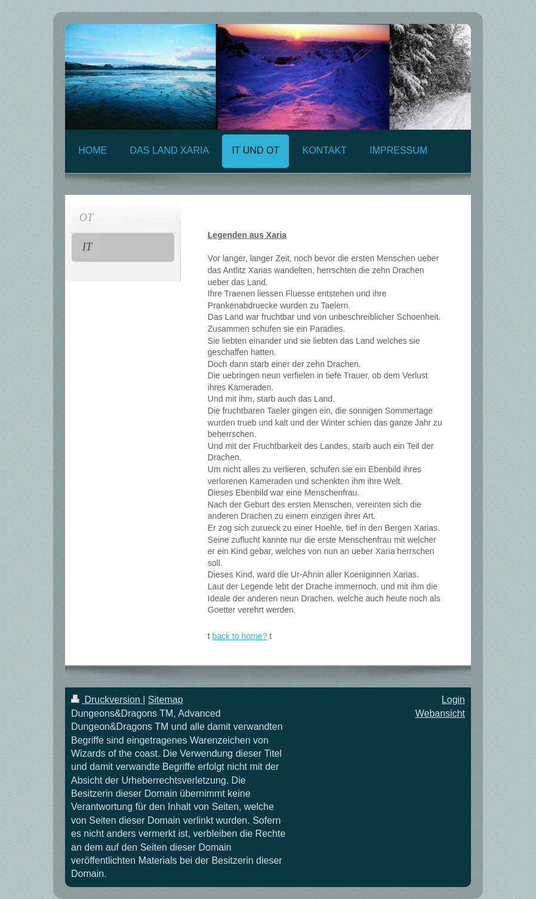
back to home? (239, 636)
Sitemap (165, 700)
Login (453, 700)
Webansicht (440, 713)
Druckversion (107, 700)
